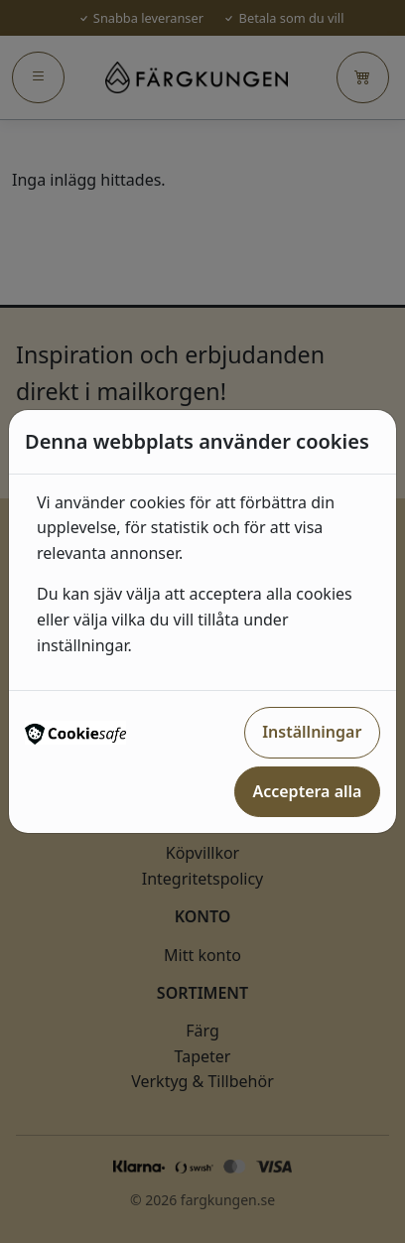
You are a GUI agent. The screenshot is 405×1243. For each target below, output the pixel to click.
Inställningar (311, 732)
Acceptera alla (306, 791)
